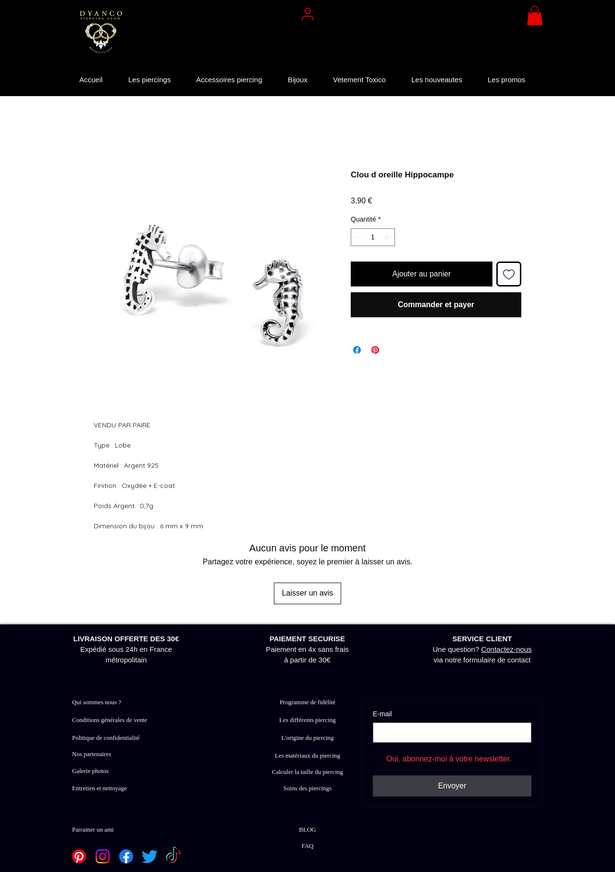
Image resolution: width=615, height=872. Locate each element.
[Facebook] (126, 856)
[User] (307, 14)
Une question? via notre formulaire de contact (482, 649)
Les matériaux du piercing (307, 755)
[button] (535, 15)
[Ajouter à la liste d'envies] (508, 274)
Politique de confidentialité (106, 737)
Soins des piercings (307, 788)
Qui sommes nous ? (96, 702)
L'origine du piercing (307, 737)
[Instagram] (102, 856)
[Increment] (387, 237)
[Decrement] (358, 237)
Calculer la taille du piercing (307, 771)
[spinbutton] (372, 237)
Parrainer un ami (93, 829)
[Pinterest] (79, 856)
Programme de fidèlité (307, 702)
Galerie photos (90, 770)
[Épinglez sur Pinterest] (375, 350)
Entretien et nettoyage (99, 788)
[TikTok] (173, 856)
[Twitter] (149, 856)
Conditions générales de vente (109, 719)
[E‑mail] (449, 732)
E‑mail (382, 714)
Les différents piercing (307, 719)
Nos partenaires (91, 754)
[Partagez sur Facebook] (357, 350)
